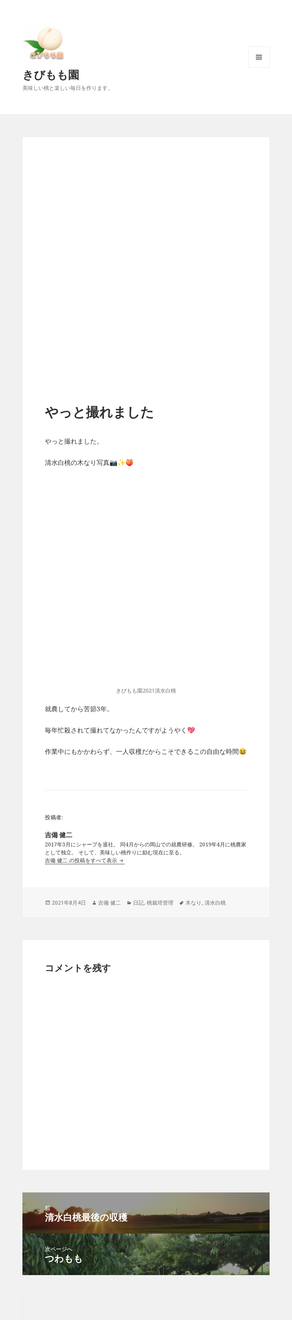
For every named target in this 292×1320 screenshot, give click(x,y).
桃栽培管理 (160, 902)
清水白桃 (215, 902)
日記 (138, 902)
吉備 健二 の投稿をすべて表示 (82, 860)
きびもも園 (50, 74)
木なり (194, 902)
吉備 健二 (109, 902)
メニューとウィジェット (259, 67)
